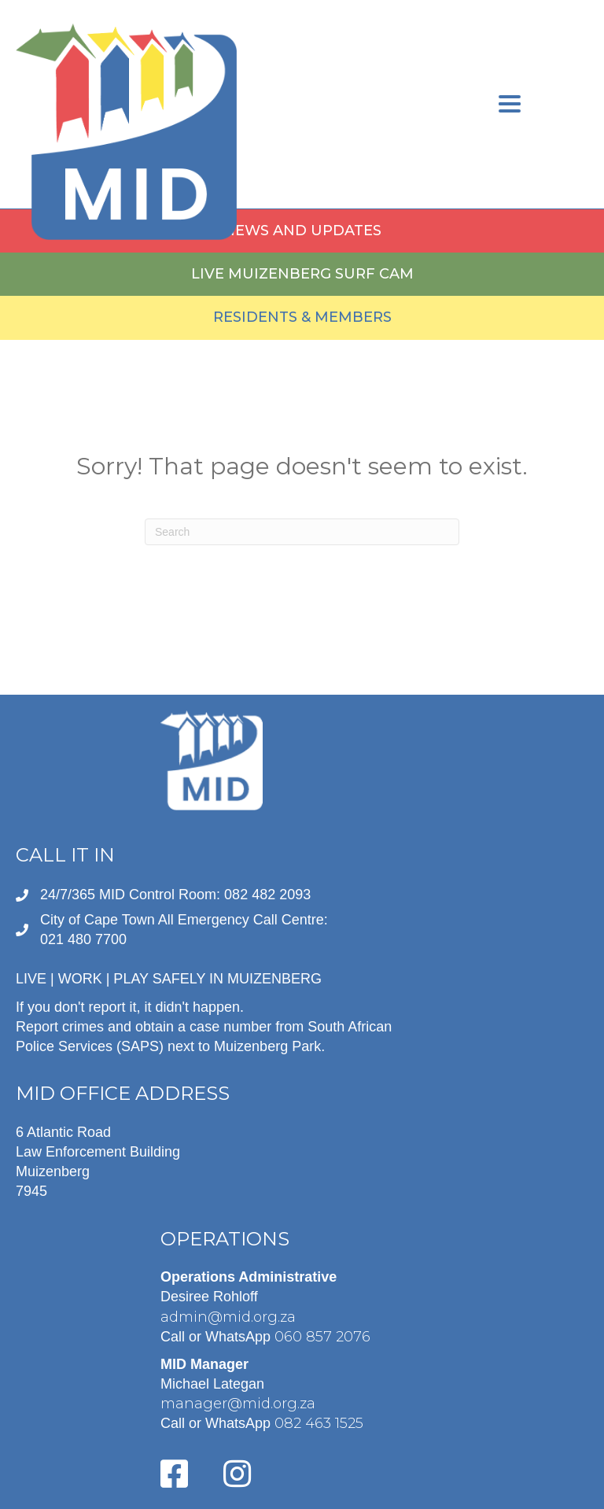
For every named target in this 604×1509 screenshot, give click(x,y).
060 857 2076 (322, 1336)
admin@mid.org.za (228, 1317)
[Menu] (510, 106)
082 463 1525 (318, 1423)
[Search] (302, 531)
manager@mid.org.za (237, 1403)
